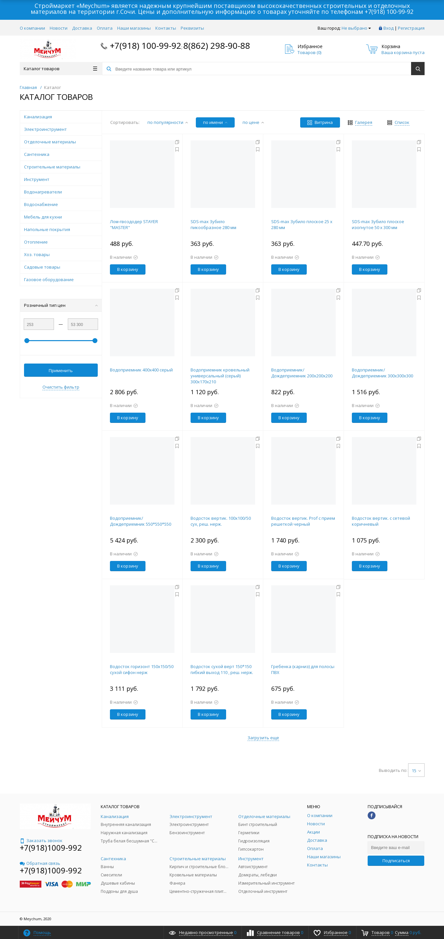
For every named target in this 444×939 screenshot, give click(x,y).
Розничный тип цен (61, 305)
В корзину (127, 269)
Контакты (165, 28)
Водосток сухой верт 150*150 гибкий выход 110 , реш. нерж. (222, 669)
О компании (32, 28)
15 (416, 771)
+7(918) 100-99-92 (389, 11)
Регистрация (411, 28)
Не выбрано (356, 28)
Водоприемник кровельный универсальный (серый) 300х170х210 (220, 376)
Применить (61, 370)
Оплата (105, 28)
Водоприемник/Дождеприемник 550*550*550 (140, 521)
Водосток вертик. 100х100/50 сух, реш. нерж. (221, 521)
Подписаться (396, 861)
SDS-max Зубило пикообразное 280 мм (213, 224)
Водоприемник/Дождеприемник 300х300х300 (382, 373)
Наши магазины (134, 28)
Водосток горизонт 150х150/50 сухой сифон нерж (141, 669)
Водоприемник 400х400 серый (141, 370)
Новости (58, 28)
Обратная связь (40, 863)
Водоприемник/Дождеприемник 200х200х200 (301, 373)
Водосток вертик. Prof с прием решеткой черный (303, 521)
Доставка (82, 28)
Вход (388, 28)
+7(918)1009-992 (51, 847)
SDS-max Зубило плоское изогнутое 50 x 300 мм (378, 224)
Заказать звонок (41, 840)
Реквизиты (192, 28)
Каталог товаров (60, 69)
